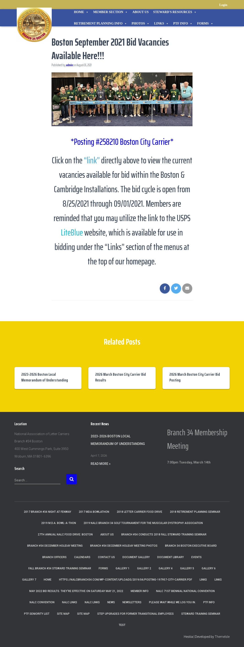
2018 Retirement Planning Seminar (195, 511)
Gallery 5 (187, 568)
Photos (140, 23)
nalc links (69, 602)
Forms (205, 23)
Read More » (101, 464)
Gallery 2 (144, 568)
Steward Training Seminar (200, 613)
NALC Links (92, 602)
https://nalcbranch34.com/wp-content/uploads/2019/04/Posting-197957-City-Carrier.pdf (125, 579)
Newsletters (131, 602)
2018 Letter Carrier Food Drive (139, 511)
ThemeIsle (222, 637)
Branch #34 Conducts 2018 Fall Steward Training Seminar (163, 534)
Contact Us (106, 557)
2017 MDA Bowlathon (94, 511)
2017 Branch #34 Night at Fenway (47, 511)
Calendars (82, 557)
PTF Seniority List (36, 613)
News (111, 602)
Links (161, 23)
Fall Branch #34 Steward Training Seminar (59, 568)
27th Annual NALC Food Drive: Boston (65, 534)
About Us (140, 12)
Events (196, 557)
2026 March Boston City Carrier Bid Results (120, 377)
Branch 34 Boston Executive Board (191, 545)
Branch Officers (54, 557)
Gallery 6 (209, 568)
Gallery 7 (29, 579)
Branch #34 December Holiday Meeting (55, 545)
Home (81, 12)
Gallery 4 (166, 568)
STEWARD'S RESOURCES (175, 12)
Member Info (140, 591)
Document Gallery (136, 557)
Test (122, 625)
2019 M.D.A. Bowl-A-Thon (58, 523)
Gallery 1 (123, 568)
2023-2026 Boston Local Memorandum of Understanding (44, 377)
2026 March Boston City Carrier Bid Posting (194, 377)
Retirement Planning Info (100, 23)
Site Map (63, 613)
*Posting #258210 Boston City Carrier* (122, 141)
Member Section (110, 12)
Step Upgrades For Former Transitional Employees (135, 613)
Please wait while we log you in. (172, 602)
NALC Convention (42, 602)
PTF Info (182, 23)
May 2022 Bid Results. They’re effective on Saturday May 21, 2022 (76, 591)
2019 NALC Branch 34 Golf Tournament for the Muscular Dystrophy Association (143, 523)
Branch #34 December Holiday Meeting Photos (123, 545)
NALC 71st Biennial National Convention (185, 591)
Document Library (170, 557)
